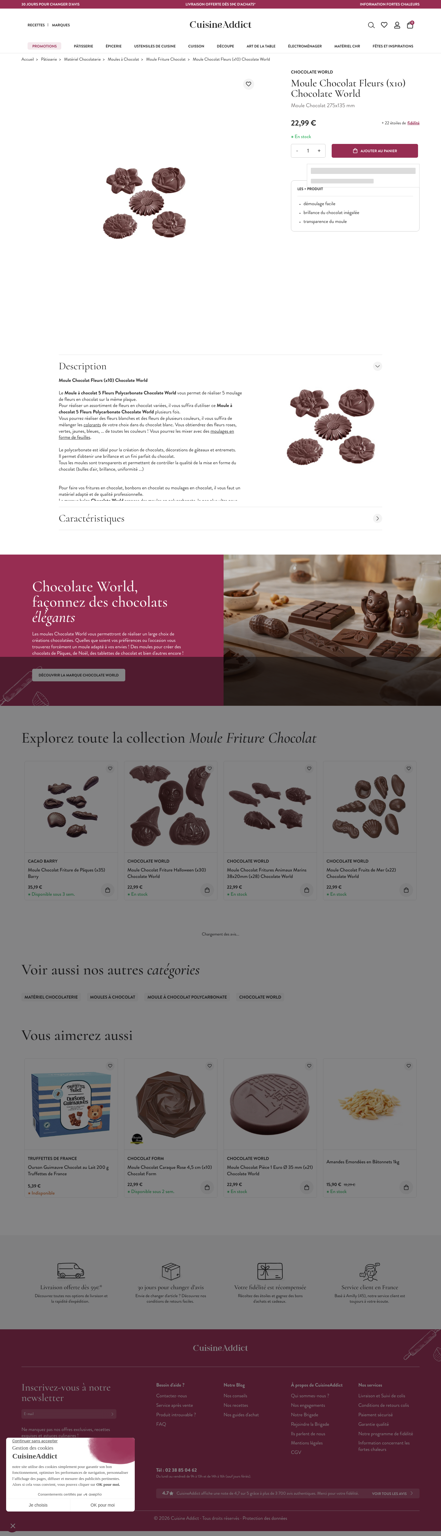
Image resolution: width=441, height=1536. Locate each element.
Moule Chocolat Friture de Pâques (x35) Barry (66, 873)
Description (221, 366)
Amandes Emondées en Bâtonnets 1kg (362, 1161)
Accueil (27, 59)
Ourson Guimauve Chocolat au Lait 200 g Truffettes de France (68, 1170)
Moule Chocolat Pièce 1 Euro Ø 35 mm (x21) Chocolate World (270, 1170)
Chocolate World (260, 997)
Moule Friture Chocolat (166, 59)
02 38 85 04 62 (181, 1470)
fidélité (414, 123)
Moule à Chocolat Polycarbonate (187, 997)
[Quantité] (308, 150)
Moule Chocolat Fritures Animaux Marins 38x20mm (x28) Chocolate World (267, 873)
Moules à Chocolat (123, 59)
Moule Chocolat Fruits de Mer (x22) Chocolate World (361, 873)
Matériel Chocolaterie (82, 59)
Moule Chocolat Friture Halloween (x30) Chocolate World (166, 873)
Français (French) (44, 1474)
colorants (92, 424)
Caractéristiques (221, 518)
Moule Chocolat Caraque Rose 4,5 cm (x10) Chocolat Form (169, 1170)
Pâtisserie (49, 59)
